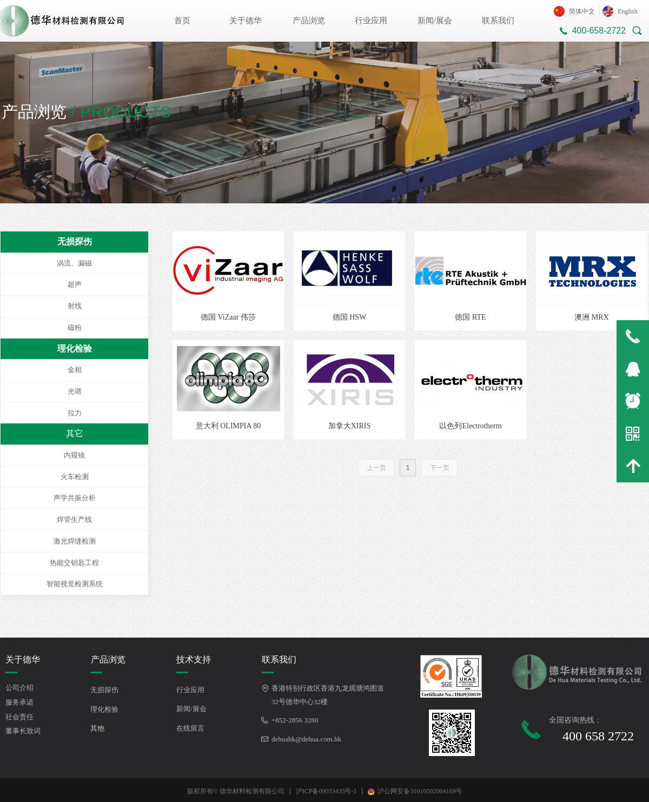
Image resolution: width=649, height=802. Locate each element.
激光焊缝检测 (75, 541)
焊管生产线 (74, 519)
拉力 (75, 413)
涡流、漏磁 (74, 263)
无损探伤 (74, 241)
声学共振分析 (75, 498)
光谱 (75, 391)
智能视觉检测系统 (75, 584)
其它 (74, 433)
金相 (75, 370)
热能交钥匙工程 (74, 563)
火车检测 (75, 477)
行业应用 (371, 20)
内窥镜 (74, 455)
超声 (75, 284)
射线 (75, 306)
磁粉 (75, 327)
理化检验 (74, 348)
